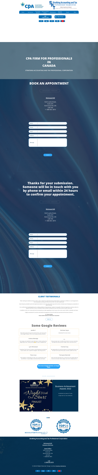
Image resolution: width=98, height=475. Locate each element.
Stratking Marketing (61, 466)
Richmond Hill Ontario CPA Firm (47, 444)
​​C (48, 461)
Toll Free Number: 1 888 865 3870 (49, 90)
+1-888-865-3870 (49, 462)
